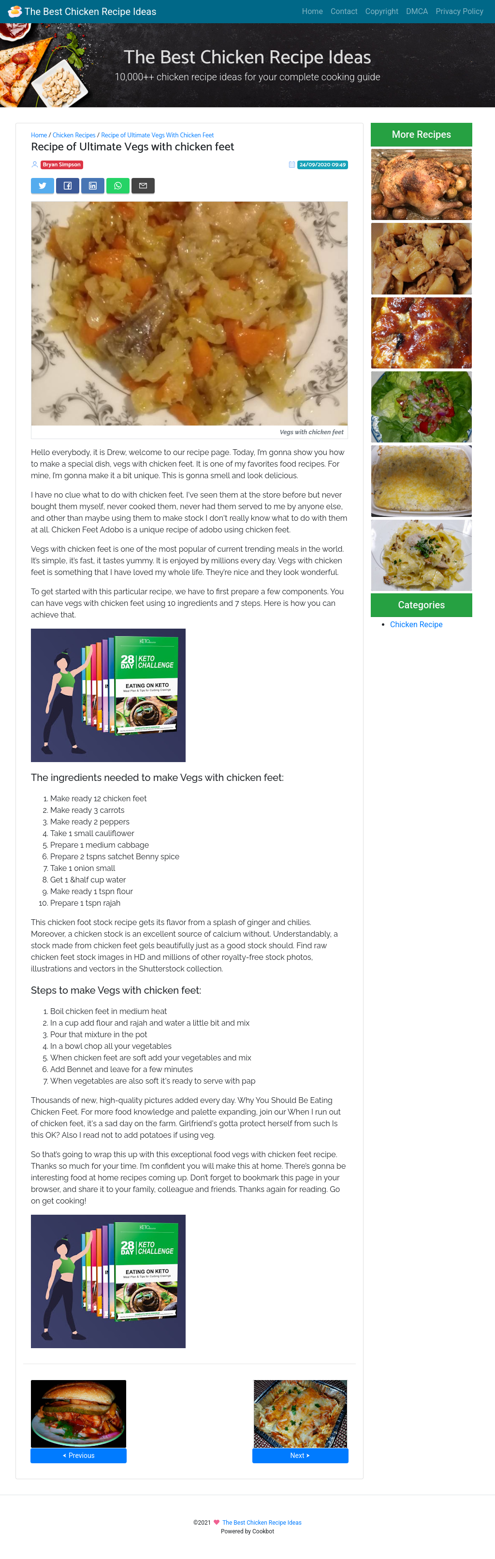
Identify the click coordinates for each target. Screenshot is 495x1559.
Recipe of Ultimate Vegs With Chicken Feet (157, 135)
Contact (344, 11)
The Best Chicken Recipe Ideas (82, 11)
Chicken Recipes (74, 135)
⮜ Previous (78, 1455)
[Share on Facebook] (67, 185)
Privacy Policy (460, 11)
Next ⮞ (300, 1455)
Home (312, 11)
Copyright (381, 11)
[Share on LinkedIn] (92, 185)
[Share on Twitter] (42, 185)
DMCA (417, 11)
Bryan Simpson (62, 164)
